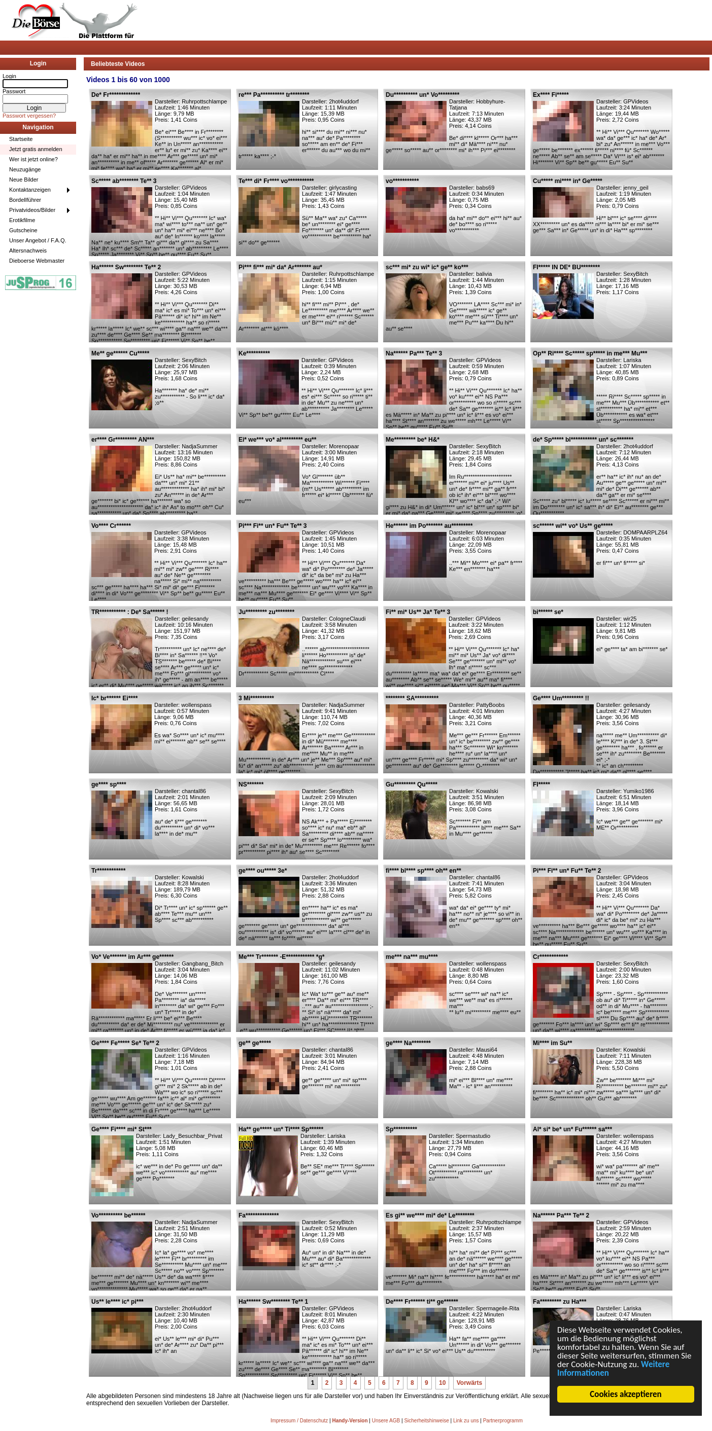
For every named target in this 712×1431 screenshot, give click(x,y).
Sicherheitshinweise (426, 1420)
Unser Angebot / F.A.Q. (37, 240)
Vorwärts (469, 1382)
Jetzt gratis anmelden (35, 149)
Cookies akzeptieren (626, 1394)
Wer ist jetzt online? (33, 159)
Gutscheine (23, 230)
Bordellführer (25, 200)
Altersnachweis (28, 250)
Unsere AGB (386, 1420)
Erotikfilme (22, 220)
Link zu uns (466, 1420)
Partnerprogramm (503, 1420)
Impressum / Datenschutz (299, 1420)
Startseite (20, 139)
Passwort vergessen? (29, 116)
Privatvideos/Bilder (32, 210)
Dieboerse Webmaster (36, 261)
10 (442, 1382)
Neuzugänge (25, 169)
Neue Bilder (23, 179)
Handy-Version (349, 1420)
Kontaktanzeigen (30, 190)
